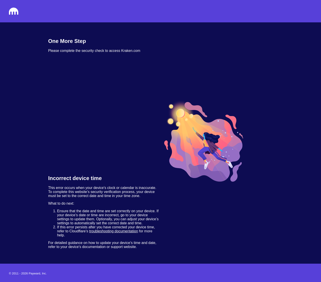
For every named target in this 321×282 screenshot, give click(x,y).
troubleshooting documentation (113, 231)
